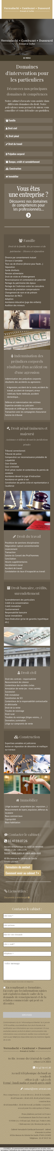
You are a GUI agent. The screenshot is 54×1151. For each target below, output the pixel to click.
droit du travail (25, 1104)
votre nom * (8, 916)
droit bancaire (17, 1098)
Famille (10, 120)
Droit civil (11, 128)
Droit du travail (14, 144)
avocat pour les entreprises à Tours (34, 1108)
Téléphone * (9, 953)
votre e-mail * (9, 944)
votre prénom (9, 925)
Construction (13, 168)
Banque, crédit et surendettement (23, 162)
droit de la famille (42, 1094)
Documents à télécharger (17, 897)
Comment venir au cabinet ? (23, 873)
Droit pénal (12, 136)
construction (44, 1101)
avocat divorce (27, 1094)
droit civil (28, 1098)
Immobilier (12, 176)
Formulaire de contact (18, 867)
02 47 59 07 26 (42, 1067)
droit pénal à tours (42, 1098)
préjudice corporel (41, 1104)
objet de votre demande (13, 934)
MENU (27, 58)
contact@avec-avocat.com (37, 1088)
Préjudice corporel (15, 154)
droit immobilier (10, 1104)
